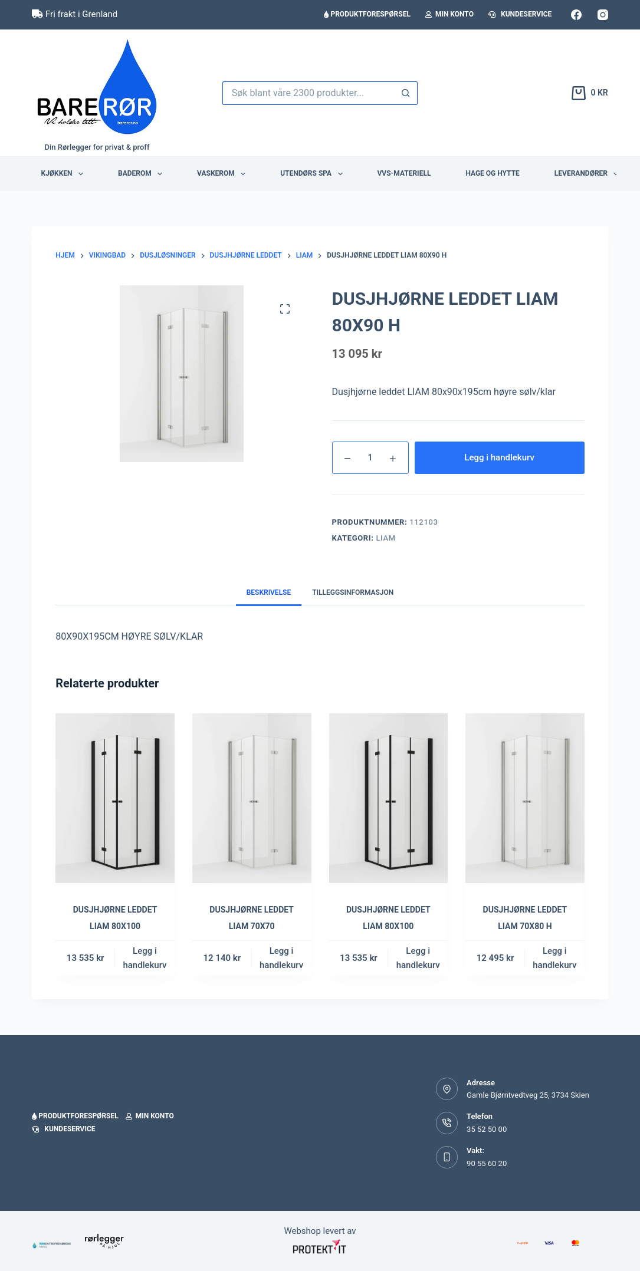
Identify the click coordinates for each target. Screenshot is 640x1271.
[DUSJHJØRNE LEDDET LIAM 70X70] (251, 798)
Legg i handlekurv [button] (144, 958)
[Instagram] (603, 14)
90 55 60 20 (487, 1163)
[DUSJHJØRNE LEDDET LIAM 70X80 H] (525, 798)
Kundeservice (520, 14)
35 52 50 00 (487, 1129)
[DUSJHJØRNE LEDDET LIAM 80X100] (115, 798)
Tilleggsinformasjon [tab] (352, 592)
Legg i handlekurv (499, 457)
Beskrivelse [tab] (269, 592)
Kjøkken (64, 174)
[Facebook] (576, 14)
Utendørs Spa (313, 174)
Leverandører (588, 174)
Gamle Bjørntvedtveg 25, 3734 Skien (528, 1095)
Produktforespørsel (367, 14)
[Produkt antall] (370, 458)
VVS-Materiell (404, 173)
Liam (385, 538)
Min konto (449, 14)
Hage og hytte (492, 173)
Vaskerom (223, 174)
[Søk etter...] (308, 93)
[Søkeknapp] (406, 93)
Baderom (142, 174)
